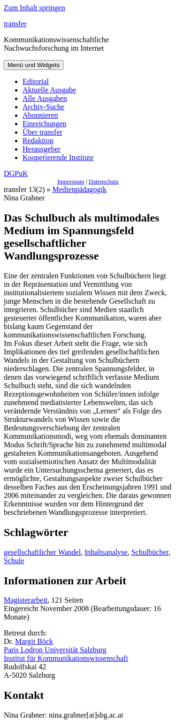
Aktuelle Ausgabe (49, 90)
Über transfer (42, 132)
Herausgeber (42, 149)
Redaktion (38, 141)
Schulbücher (149, 552)
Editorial (36, 81)
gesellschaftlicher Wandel (42, 552)
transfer (15, 24)
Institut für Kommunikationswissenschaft (66, 658)
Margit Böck (34, 641)
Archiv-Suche (43, 107)
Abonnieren (40, 115)
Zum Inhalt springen (34, 8)
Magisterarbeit (25, 600)
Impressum (70, 181)
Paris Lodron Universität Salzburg (55, 650)
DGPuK (16, 173)
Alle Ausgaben (45, 98)
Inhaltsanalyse (106, 552)
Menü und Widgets (34, 65)
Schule (14, 561)
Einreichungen (44, 124)
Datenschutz (104, 181)
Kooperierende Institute (58, 157)
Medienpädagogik (80, 189)
